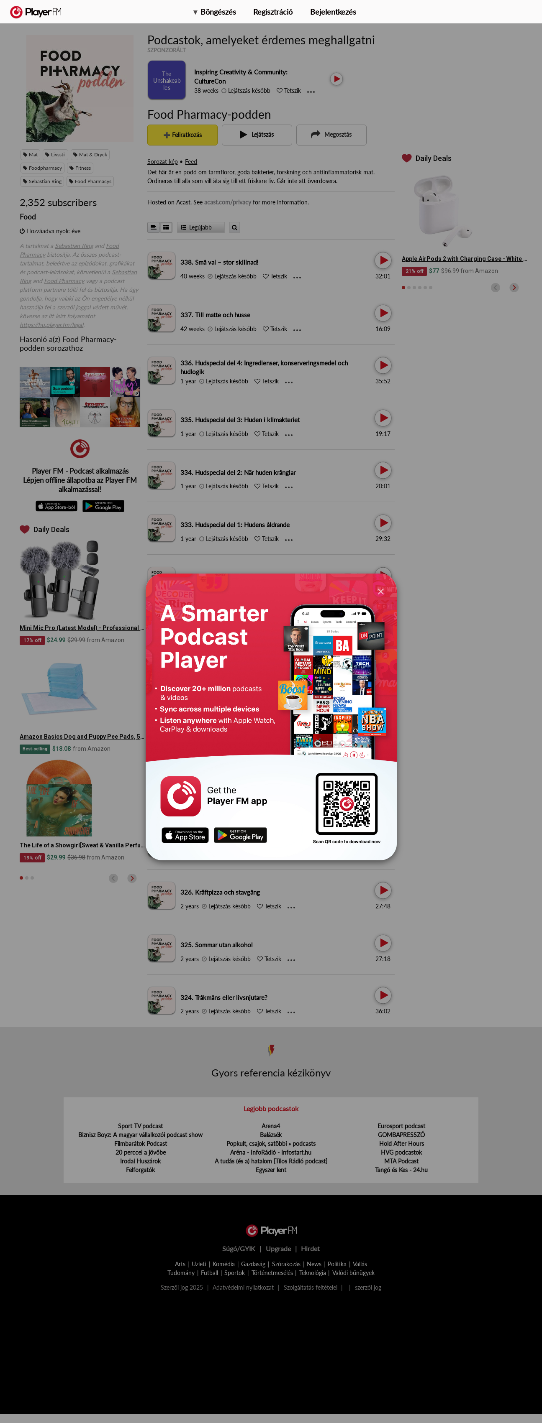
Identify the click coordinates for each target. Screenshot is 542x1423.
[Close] (380, 591)
